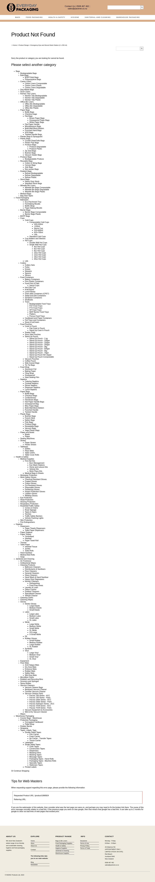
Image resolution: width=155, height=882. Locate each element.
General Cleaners (32, 573)
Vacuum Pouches (32, 359)
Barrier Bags (25, 210)
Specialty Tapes (35, 763)
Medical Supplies (27, 459)
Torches (28, 514)
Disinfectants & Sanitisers (35, 569)
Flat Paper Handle (32, 124)
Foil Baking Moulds (32, 204)
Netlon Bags (30, 420)
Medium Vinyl (34, 655)
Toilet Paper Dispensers (34, 530)
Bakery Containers (32, 279)
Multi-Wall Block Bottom (34, 128)
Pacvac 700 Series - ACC (39, 696)
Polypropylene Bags (33, 79)
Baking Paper (30, 371)
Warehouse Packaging (128, 17)
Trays (27, 302)
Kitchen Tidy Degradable (35, 98)
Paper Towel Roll (31, 540)
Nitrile (27, 622)
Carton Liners (25, 81)
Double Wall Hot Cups (38, 243)
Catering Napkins (32, 381)
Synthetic (28, 649)
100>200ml (38, 224)
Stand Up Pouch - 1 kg (38, 338)
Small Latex (34, 618)
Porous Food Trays (37, 316)
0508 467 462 (82, 6)
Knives (27, 269)
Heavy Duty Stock (32, 181)
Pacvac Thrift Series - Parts (40, 708)
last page (70, 807)
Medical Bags (25, 194)
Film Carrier (34, 734)
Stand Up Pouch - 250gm (39, 345)
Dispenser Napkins (32, 387)
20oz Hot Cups (40, 259)
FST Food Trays (35, 306)
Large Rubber (35, 645)
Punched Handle (31, 410)
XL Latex (33, 620)
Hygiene (75, 17)
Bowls (27, 434)
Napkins (23, 379)
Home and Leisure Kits (38, 467)
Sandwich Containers (33, 298)
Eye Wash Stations (37, 465)
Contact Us (70, 6)
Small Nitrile (34, 628)
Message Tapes (35, 757)
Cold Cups (29, 220)
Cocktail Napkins (31, 383)
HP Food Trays (35, 310)
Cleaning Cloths (26, 598)
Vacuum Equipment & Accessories (38, 710)
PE (26, 636)
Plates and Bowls (27, 432)
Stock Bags (25, 179)
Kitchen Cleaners (32, 581)
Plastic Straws (30, 445)
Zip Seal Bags (30, 151)
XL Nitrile (33, 630)
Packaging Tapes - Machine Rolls (42, 761)
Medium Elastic (35, 608)
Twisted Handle (31, 412)
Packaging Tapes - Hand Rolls (41, 759)
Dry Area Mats (30, 667)
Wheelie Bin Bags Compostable (37, 188)
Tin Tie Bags (30, 365)
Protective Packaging (28, 720)
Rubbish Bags (26, 171)
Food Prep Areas (36, 585)
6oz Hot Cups (39, 249)
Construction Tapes (37, 749)
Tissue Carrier (35, 740)
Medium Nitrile (35, 626)
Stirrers (28, 275)
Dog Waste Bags (27, 90)
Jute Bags (29, 167)
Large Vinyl (33, 653)
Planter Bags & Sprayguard (31, 136)
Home (15, 45)
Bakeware (24, 200)
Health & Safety (56, 17)
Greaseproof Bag (32, 404)
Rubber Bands (26, 726)
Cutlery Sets (30, 265)
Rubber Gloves (31, 638)
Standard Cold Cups (37, 236)
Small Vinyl (33, 657)
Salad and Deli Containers (35, 296)
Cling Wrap (29, 373)
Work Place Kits (35, 471)
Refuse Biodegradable (34, 173)
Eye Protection (26, 498)
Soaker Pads (30, 332)
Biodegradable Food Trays (40, 304)
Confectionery (30, 398)
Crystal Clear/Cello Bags (35, 141)
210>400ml (38, 230)
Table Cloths (30, 453)
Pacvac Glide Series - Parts (40, 702)
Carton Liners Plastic (33, 85)
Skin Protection (26, 520)
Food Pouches (26, 324)
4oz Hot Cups (39, 247)
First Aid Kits (30, 461)
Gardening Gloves (32, 489)
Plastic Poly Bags (32, 143)
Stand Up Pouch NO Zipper (40, 355)
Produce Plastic (35, 149)
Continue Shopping (21, 771)
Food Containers (27, 277)
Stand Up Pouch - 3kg (38, 347)
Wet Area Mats (31, 675)
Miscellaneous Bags (33, 126)
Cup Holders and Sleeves (35, 239)
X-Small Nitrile (35, 634)
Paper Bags (25, 110)
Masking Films (35, 753)
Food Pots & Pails (32, 283)
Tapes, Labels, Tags (28, 730)
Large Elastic (34, 606)
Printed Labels (30, 767)
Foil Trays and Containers (35, 320)
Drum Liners (25, 92)
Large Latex (34, 614)
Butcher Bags (30, 153)
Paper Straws (30, 443)
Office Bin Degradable (34, 106)
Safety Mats (29, 673)
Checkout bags (31, 114)
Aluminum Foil (30, 369)
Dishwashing (34, 583)
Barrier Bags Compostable (35, 212)
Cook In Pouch (31, 326)
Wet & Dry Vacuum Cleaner (36, 712)
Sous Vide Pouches (33, 334)
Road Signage (30, 510)
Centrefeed (29, 536)
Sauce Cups (34, 285)
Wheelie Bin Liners (27, 185)
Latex (27, 612)
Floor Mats (24, 663)
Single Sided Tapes (32, 745)
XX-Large (33, 632)
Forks (27, 267)
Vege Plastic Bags (32, 430)
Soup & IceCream (32, 322)
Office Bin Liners (27, 102)
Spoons (28, 273)
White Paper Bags (36, 122)
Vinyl (27, 651)
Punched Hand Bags (33, 130)
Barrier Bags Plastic (33, 214)
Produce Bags (30, 145)
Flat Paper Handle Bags (34, 402)
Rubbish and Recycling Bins (31, 679)
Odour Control (30, 589)
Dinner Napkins (31, 385)
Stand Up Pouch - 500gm (39, 349)
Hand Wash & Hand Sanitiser (36, 577)
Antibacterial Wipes (28, 563)
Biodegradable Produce (34, 159)
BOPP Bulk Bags (32, 77)
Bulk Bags (24, 75)
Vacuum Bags (30, 428)
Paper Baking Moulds (33, 208)
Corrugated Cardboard (34, 722)
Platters (32, 314)
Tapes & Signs (30, 512)
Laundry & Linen (31, 587)
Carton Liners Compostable (36, 83)
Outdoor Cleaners (32, 591)
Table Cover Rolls (32, 455)
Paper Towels (25, 534)
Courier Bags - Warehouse (31, 718)
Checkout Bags (31, 396)
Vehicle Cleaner (31, 596)
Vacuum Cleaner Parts (34, 694)
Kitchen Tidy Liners (28, 94)
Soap (22, 557)
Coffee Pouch (30, 361)
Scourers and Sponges (29, 681)
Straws (23, 441)
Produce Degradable (37, 147)
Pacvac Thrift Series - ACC (40, 706)
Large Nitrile (34, 624)
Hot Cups (28, 241)
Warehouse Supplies (62, 853)
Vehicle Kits (34, 469)
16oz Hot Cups (40, 257)
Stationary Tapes (36, 765)
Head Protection (26, 500)
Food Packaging (34, 17)
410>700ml (38, 232)
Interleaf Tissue (31, 547)
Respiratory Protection (29, 504)
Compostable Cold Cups (39, 222)
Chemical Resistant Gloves (36, 479)
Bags (17, 17)
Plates (27, 436)
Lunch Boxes (30, 292)
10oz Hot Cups (40, 253)
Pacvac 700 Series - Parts (39, 698)
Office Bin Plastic (32, 108)
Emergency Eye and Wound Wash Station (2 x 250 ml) (48, 45)
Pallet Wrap (29, 724)
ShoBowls (29, 300)
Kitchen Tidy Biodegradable (36, 96)
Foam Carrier (34, 736)
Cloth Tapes (34, 747)
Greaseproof (30, 375)
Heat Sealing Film (32, 377)
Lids (35, 234)
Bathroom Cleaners (33, 567)
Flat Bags (29, 116)
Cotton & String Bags (33, 163)
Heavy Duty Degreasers (34, 579)
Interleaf (28, 538)
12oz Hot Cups (40, 255)
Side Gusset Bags (32, 363)
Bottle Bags (29, 112)
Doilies (27, 449)
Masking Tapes (35, 755)
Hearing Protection (27, 502)
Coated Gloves (31, 481)
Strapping (24, 728)
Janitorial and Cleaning (98, 17)
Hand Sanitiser (26, 553)
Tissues (23, 543)
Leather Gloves (31, 494)
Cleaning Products (27, 565)
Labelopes (29, 742)
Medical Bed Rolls (27, 555)
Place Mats (29, 451)
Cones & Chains (31, 508)
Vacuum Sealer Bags (33, 155)
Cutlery (23, 263)
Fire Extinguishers (27, 522)
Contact (33, 849)
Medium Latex (35, 616)
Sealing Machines (27, 438)
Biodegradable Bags (28, 73)
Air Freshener (25, 561)
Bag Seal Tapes (26, 196)
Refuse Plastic (30, 177)
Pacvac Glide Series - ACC (40, 700)
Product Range (24, 45)
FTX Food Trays (35, 308)
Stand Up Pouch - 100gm (39, 341)
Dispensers (24, 526)
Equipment (24, 661)
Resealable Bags (32, 426)
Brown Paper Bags (36, 118)
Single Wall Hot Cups (38, 245)
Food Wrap (24, 367)
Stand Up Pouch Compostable (41, 357)
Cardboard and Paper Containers (38, 318)
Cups (22, 218)
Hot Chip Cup (30, 287)
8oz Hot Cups (39, 251)
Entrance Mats (31, 669)
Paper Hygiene (26, 532)
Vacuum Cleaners (27, 685)
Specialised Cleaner (33, 594)
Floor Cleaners (31, 571)
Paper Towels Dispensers (35, 528)
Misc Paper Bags (32, 406)
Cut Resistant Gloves (33, 485)
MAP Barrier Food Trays (39, 312)
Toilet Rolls (29, 551)
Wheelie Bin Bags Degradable (37, 190)
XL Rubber (33, 647)
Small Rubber (34, 640)
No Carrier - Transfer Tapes (40, 738)
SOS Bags (29, 132)
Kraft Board (29, 290)
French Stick (30, 418)
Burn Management (36, 463)
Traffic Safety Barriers (33, 516)
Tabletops (24, 447)
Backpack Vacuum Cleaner (36, 689)
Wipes (22, 714)
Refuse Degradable (33, 175)
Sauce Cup (38, 228)
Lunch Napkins (31, 390)
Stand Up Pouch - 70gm (39, 353)
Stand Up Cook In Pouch (39, 330)
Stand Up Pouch (31, 336)
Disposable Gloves (32, 487)
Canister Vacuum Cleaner (35, 691)
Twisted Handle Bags (33, 134)
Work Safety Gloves (28, 477)
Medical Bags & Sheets (34, 473)
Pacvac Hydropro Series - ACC (41, 704)
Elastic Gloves (30, 604)
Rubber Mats (30, 671)
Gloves (23, 602)
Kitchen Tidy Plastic (33, 100)
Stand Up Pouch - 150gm (39, 343)
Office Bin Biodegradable (35, 104)
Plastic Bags (25, 139)
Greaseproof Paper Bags (39, 120)
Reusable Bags (26, 161)
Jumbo (27, 549)
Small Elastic (34, 610)
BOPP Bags (25, 216)
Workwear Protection (28, 475)
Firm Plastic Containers (34, 281)
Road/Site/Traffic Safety (29, 506)
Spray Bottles (25, 683)
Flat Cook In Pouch (37, 328)
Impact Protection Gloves (35, 492)
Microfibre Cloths (27, 677)
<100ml (37, 226)
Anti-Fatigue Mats (32, 665)
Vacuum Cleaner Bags (34, 687)
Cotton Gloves (30, 483)
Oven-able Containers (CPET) (37, 294)
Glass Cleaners (31, 575)
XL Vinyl (32, 659)
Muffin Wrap (30, 206)
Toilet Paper (25, 545)
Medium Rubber (35, 643)
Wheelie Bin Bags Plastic (35, 192)
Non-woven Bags (32, 169)
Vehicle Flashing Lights (34, 518)
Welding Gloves (31, 496)
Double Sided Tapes (33, 732)
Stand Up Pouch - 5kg (38, 351)
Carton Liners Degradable (35, 88)
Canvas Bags (30, 165)
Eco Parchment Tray (33, 202)
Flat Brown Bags (31, 400)
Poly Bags (29, 422)
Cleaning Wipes (26, 600)
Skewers (28, 271)
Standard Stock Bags (33, 183)
